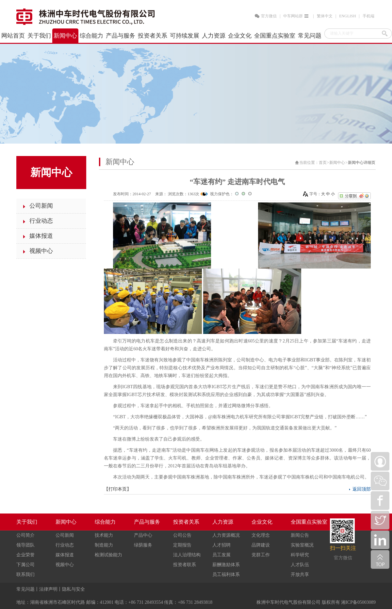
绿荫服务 (143, 545)
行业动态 (65, 545)
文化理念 (261, 535)
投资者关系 (186, 522)
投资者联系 (184, 564)
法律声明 (48, 589)
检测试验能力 (108, 554)
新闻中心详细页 (361, 162)
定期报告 (182, 545)
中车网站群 (296, 16)
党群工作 (261, 554)
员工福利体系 (226, 574)
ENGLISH (347, 16)
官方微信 (269, 16)
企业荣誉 (25, 554)
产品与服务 (147, 522)
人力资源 (222, 522)
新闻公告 (300, 535)
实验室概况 (302, 545)
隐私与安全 (73, 589)
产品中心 (143, 535)
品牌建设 (261, 545)
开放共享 (300, 574)
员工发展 (221, 554)
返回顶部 (361, 489)
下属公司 (25, 564)
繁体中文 (325, 16)
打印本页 (117, 489)
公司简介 (25, 535)
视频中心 (65, 564)
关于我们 (26, 522)
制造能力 (104, 545)
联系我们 (25, 574)
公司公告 (182, 535)
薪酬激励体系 (226, 564)
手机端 (368, 16)
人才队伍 (300, 564)
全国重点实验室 (309, 522)
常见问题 (25, 589)
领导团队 (25, 545)
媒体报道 (65, 554)
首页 (323, 162)
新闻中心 (337, 162)
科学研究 (300, 554)
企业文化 (262, 522)
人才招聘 (221, 545)
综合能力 (105, 522)
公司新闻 (65, 535)
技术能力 (104, 535)
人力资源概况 (226, 535)
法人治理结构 (187, 554)
